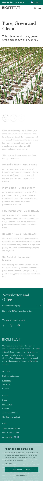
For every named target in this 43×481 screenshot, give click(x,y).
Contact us (6, 380)
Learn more (8, 463)
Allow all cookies (21, 469)
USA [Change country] (36, 2)
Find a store (7, 404)
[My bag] (35, 7)
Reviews (5, 408)
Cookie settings (22, 476)
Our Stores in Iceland (11, 417)
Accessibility (10, 437)
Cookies (5, 389)
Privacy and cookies (10, 433)
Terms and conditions (11, 428)
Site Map (6, 384)
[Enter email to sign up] (18, 305)
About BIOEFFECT (10, 413)
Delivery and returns (10, 376)
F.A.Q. (4, 400)
